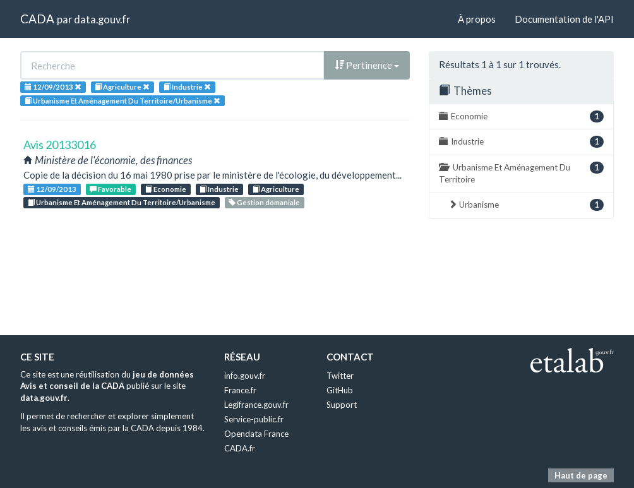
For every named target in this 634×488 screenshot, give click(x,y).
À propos (477, 19)
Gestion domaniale (264, 202)
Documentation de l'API (564, 19)
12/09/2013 (52, 189)
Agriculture (276, 189)
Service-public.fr (254, 419)
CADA (37, 18)
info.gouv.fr (244, 376)
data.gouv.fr (102, 19)
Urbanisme (526, 205)
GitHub (339, 390)
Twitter (340, 376)
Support (341, 405)
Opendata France (256, 434)
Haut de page (580, 475)
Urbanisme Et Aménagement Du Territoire (521, 173)
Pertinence (367, 65)
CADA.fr (239, 448)
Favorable (110, 189)
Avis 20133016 (59, 145)
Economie (165, 189)
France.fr (240, 390)
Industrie (219, 189)
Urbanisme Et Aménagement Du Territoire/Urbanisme (121, 202)
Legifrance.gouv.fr (256, 405)
